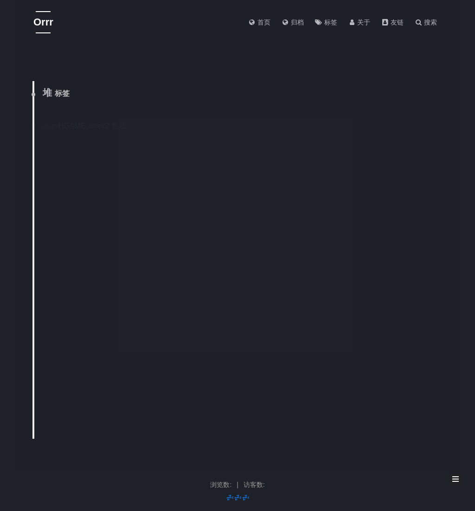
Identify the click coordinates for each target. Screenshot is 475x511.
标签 (326, 22)
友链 (392, 22)
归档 (293, 22)
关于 (359, 22)
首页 (259, 22)
